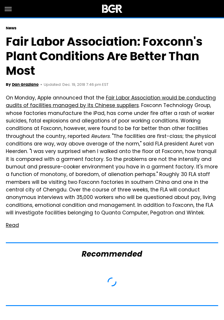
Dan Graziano (25, 84)
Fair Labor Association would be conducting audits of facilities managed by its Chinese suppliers (111, 102)
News (11, 28)
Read (12, 226)
